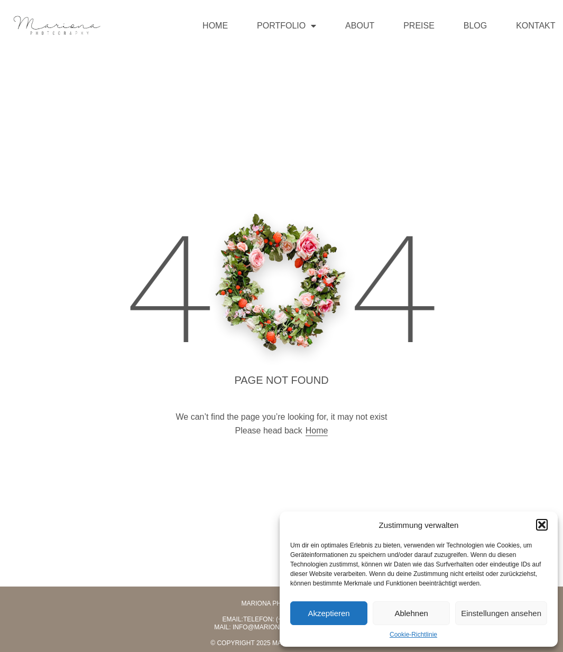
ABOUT (359, 25)
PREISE (419, 25)
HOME (215, 25)
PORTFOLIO (286, 26)
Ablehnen (411, 613)
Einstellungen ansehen (501, 613)
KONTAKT (535, 25)
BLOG (475, 25)
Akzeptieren (328, 613)
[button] (542, 524)
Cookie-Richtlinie (413, 634)
